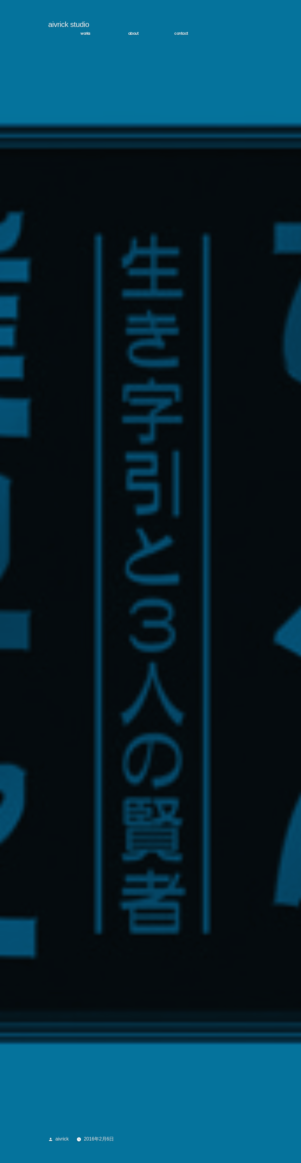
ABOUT (133, 35)
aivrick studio (68, 26)
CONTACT (181, 35)
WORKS (85, 35)
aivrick (62, 1140)
